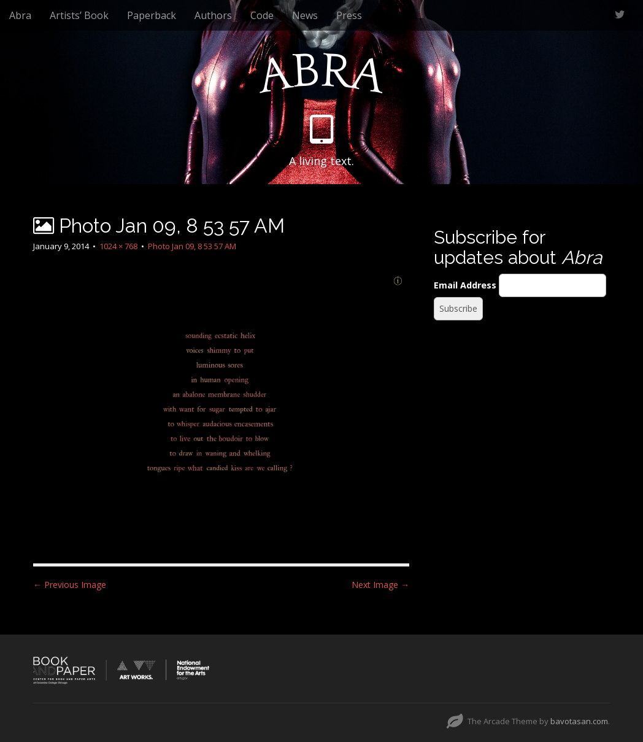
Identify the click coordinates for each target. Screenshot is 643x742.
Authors (213, 15)
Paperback (151, 15)
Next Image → (380, 584)
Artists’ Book (79, 15)
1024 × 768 (118, 246)
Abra (20, 15)
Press (349, 15)
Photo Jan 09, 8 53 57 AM (192, 246)
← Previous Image (69, 584)
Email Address (465, 285)
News (305, 15)
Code (262, 15)
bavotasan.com (579, 721)
